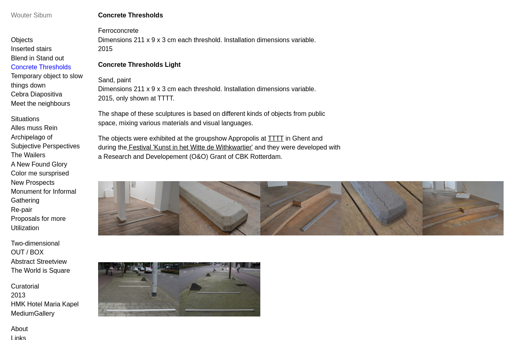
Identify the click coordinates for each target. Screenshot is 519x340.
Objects (22, 39)
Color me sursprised (40, 173)
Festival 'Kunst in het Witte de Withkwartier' (190, 147)
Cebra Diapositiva (36, 94)
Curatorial (25, 286)
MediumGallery (33, 313)
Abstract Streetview (39, 261)
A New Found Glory (39, 164)
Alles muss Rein (34, 127)
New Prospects (33, 182)
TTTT (276, 138)
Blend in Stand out (37, 58)
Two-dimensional (35, 243)
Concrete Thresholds (41, 67)
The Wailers (28, 155)
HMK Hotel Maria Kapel (45, 304)
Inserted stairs (31, 48)
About (19, 328)
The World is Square (40, 270)
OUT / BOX (27, 252)
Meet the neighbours (40, 103)
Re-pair (21, 209)
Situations (25, 118)
